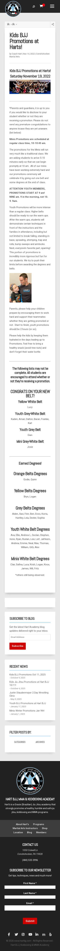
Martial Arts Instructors (25, 828)
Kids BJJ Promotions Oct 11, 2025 (27, 674)
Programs (38, 824)
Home (8, 23)
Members (41, 832)
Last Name (30, 893)
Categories (19, 742)
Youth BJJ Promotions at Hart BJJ (27, 703)
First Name (30, 883)
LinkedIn (37, 934)
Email (30, 903)
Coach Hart (17, 54)
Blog (29, 832)
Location (18, 832)
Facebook (9, 934)
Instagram (23, 934)
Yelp (50, 934)
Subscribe (17, 646)
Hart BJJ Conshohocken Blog (13, 24)
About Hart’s (22, 824)
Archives (40, 742)
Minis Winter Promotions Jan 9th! (26, 710)
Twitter (16, 934)
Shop (44, 828)
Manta (43, 934)
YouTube (30, 934)
